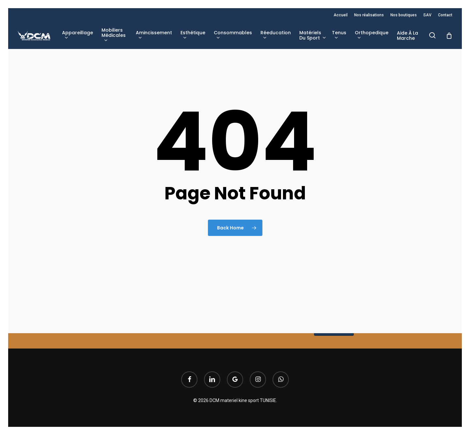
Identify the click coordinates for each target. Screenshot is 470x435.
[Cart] (449, 35)
